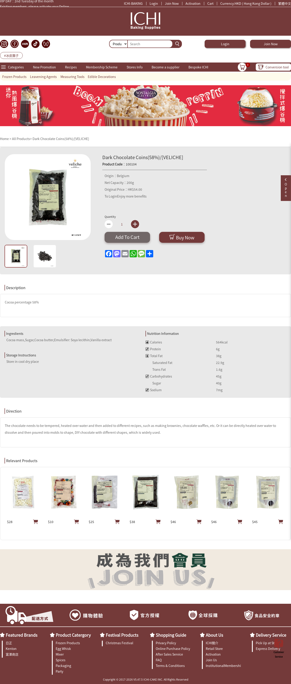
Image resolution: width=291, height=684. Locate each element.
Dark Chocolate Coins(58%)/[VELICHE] (61, 138)
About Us (214, 635)
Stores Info (135, 67)
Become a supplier (165, 67)
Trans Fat (156, 369)
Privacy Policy (166, 643)
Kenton (11, 648)
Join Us (211, 660)
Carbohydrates (159, 376)
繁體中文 (284, 3)
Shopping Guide (171, 635)
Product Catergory (73, 635)
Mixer (60, 654)
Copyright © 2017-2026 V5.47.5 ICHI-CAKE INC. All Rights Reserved (145, 679)
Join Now (172, 3)
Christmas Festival (119, 643)
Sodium (154, 390)
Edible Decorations (102, 76)
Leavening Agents (43, 76)
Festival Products (122, 635)
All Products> (22, 138)
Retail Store (214, 648)
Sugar (153, 383)
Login (154, 3)
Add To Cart (127, 237)
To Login (111, 196)
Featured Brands (21, 635)
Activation (193, 3)
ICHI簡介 (212, 643)
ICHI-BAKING (133, 3)
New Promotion (44, 67)
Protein (153, 349)
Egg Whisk (63, 648)
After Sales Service (169, 654)
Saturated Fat (159, 362)
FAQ (159, 660)
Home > (6, 138)
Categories (16, 67)
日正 (9, 643)
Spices (60, 660)
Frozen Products (14, 76)
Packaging (63, 665)
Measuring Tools (72, 76)
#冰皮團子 (11, 55)
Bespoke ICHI (198, 67)
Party (59, 671)
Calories (154, 342)
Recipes (71, 67)
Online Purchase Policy (173, 648)
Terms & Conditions (170, 665)
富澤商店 (12, 654)
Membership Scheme (102, 67)
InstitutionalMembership (223, 665)
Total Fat (154, 355)
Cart (210, 3)
